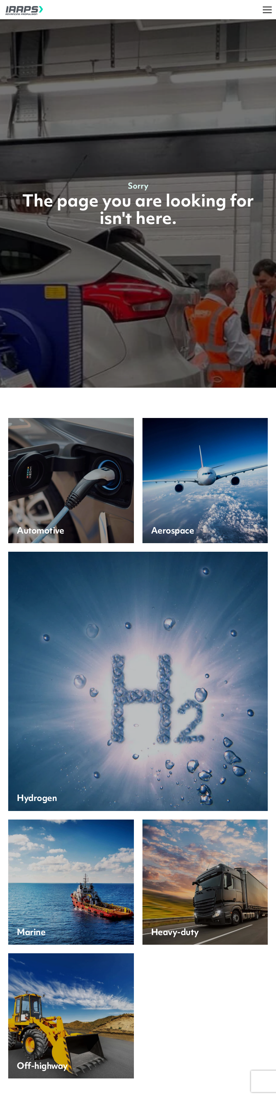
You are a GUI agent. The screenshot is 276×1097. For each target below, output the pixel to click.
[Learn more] (71, 480)
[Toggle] (267, 9)
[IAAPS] (21, 9)
